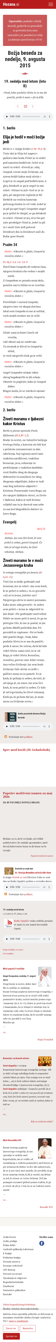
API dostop (9, 1269)
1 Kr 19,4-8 (38, 149)
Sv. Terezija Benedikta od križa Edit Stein (33, 872)
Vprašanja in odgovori (15, 1278)
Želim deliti (9, 1245)
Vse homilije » (8, 953)
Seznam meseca (11, 1261)
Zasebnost (8, 1286)
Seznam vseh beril (12, 1265)
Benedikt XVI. (46, 1207)
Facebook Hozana (42, 1243)
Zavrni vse (11, 1328)
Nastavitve (28, 1328)
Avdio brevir (9, 1237)
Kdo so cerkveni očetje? (42, 1121)
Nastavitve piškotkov (14, 1290)
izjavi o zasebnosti (18, 1320)
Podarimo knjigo (12, 1257)
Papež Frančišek (45, 1039)
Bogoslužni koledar (13, 1282)
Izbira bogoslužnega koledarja (19, 1304)
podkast (28, 736)
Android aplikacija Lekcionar (18, 1249)
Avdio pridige (10, 1241)
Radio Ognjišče (21, 920)
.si (11, 4)
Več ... (5, 1032)
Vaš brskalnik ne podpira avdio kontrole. (28, 887)
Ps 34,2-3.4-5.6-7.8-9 (15, 262)
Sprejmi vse (11, 1336)
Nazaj (17, 106)
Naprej (32, 106)
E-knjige (7, 1253)
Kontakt (7, 1294)
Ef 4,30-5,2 (22, 435)
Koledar (25, 106)
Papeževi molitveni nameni (42, 855)
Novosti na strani (12, 1273)
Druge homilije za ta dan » (13, 949)
